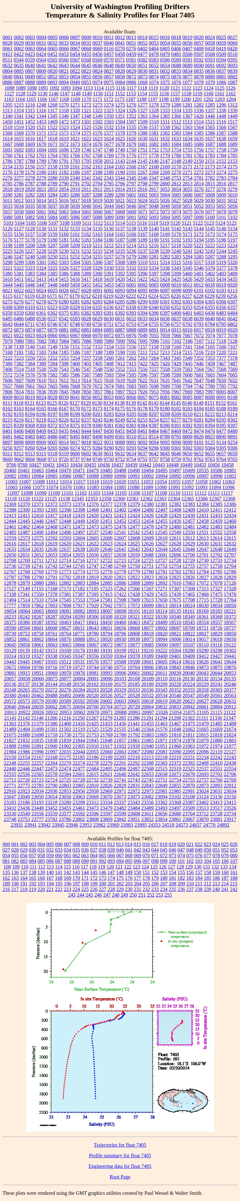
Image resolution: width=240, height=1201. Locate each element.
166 (41, 878)
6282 (86, 301)
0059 (221, 43)
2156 (30, 166)
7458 (210, 363)
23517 (216, 808)
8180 (165, 408)
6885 (109, 330)
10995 (175, 476)
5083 (41, 217)
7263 (143, 358)
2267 (143, 172)
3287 (86, 195)
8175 (120, 408)
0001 (7, 37)
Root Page (120, 1176)
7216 (199, 352)
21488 (230, 723)
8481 (7, 436)
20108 (134, 678)
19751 (120, 667)
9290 (109, 448)
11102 (81, 493)
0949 (75, 82)
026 (234, 844)
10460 (10, 470)
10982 (10, 476)
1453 (41, 121)
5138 (131, 228)
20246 (230, 684)
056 (24, 855)
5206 (41, 245)
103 (198, 861)
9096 (176, 442)
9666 (30, 459)
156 (190, 872)
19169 (65, 650)
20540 (175, 695)
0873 (143, 76)
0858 (120, 76)
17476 (230, 594)
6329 (75, 307)
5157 (30, 234)
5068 (120, 211)
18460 (120, 622)
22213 (147, 757)
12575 (37, 538)
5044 (109, 206)
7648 (210, 380)
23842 (120, 819)
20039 (175, 673)
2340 (75, 178)
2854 (64, 189)
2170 (176, 166)
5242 (199, 251)
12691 (161, 555)
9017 (75, 442)
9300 (165, 448)
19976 (78, 673)
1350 (109, 116)
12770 (51, 571)
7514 (19, 369)
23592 (78, 813)
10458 (227, 465)
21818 (216, 735)
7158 (154, 346)
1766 (75, 155)
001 (15, 844)
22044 (78, 751)
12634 (24, 549)
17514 (24, 600)
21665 (202, 729)
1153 (131, 93)
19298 (216, 650)
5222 (210, 245)
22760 (216, 780)
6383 (97, 313)
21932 (120, 746)
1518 (7, 127)
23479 (106, 808)
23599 (120, 813)
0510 (233, 54)
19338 (51, 656)
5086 (75, 217)
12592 (51, 538)
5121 (187, 223)
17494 (10, 600)
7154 (109, 346)
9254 (233, 442)
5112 (97, 223)
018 (164, 844)
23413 (216, 802)
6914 (165, 330)
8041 (75, 397)
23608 (134, 813)
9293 (131, 448)
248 (115, 895)
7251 (41, 358)
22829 (120, 785)
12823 (147, 577)
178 (146, 878)
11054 (161, 481)
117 (84, 866)
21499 (37, 729)
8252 (131, 420)
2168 (154, 166)
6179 (75, 296)
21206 (51, 718)
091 (94, 861)
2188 (97, 172)
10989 (106, 476)
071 (155, 855)
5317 (199, 262)
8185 (210, 408)
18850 (230, 633)
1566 (221, 127)
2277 (19, 178)
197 (76, 883)
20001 (134, 673)
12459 (216, 521)
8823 (210, 436)
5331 (120, 268)
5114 (120, 223)
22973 (147, 791)
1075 (165, 82)
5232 (86, 251)
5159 (53, 234)
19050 (24, 645)
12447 (51, 521)
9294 (143, 448)
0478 (154, 54)
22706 (230, 774)
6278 (41, 301)
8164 (30, 408)
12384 (202, 504)
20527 (120, 695)
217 (15, 889)
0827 (109, 71)
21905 (78, 746)
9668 (41, 459)
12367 (215, 498)
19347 (78, 656)
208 (172, 883)
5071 (143, 211)
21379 (37, 723)
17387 (78, 594)
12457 (188, 521)
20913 (10, 712)
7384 (30, 363)
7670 (86, 386)
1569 (19, 133)
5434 (221, 279)
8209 (176, 414)
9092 (143, 442)
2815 (210, 183)
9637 (143, 453)
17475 (216, 594)
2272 (199, 172)
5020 (109, 200)
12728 (175, 560)
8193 (19, 414)
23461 (78, 808)
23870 (202, 819)
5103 (8, 223)
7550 (109, 369)
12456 (175, 521)
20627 (202, 701)
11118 (11, 498)
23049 (24, 796)
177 (137, 878)
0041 (120, 43)
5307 (109, 262)
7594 (120, 375)
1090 (32, 88)
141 (58, 872)
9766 (11, 465)
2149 (187, 161)
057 (32, 855)
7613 (75, 380)
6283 (97, 301)
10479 (92, 470)
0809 (41, 71)
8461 (143, 431)
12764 (230, 566)
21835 (37, 740)
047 (181, 850)
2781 (199, 178)
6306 (221, 301)
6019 (221, 285)
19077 (134, 645)
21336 (216, 718)
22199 (106, 757)
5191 (165, 240)
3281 (19, 195)
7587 (86, 375)
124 (145, 866)
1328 (154, 110)
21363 (10, 723)
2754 (187, 178)
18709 (188, 628)
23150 (230, 796)
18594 (24, 628)
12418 (65, 515)
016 (146, 844)
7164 (199, 346)
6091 (97, 290)
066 (111, 855)
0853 (64, 76)
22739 (106, 780)
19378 (134, 656)
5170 (176, 234)
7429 (176, 363)
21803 (147, 735)
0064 (41, 48)
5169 (165, 234)
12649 (230, 549)
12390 (24, 510)
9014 (64, 442)
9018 (86, 442)
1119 (153, 88)
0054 (165, 43)
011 (102, 844)
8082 (176, 397)
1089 (21, 88)
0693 (233, 65)
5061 (41, 211)
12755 (188, 566)
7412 (120, 363)
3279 (233, 189)
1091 (43, 88)
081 (6, 861)
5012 (19, 200)
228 (111, 889)
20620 (175, 701)
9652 (199, 453)
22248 (10, 763)
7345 (176, 358)
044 (155, 850)
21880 (216, 740)
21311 (202, 718)
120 (110, 866)
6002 (143, 285)
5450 (75, 285)
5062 (53, 211)
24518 (168, 825)
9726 (64, 459)
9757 (154, 459)
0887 (19, 82)
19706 (37, 667)
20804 (147, 706)
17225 (106, 588)
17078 (216, 583)
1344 (41, 116)
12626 (147, 543)
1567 (233, 127)
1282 (199, 105)
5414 (53, 279)
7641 (176, 380)
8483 (30, 436)
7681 (120, 386)
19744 (92, 667)
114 (58, 866)
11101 (67, 493)
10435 (90, 465)
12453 (134, 521)
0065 (53, 48)
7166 (221, 346)
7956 (165, 391)
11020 (120, 481)
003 (32, 844)
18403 (65, 622)
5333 (143, 268)
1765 (64, 155)
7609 (30, 380)
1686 (199, 144)
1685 (187, 144)
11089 (147, 487)
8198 (64, 414)
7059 (165, 335)
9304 (210, 448)
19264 (175, 650)
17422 (120, 594)
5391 (109, 273)
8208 (165, 414)
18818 (147, 633)
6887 (120, 330)
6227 (187, 296)
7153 (97, 346)
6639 (199, 318)
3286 (75, 195)
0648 (109, 65)
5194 (199, 240)
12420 (92, 515)
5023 (131, 200)
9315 (41, 453)
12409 (188, 510)
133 (224, 866)
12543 (147, 532)
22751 (161, 780)
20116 (175, 678)
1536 (143, 127)
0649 (120, 65)
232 (146, 889)
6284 (109, 301)
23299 (78, 802)
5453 (109, 285)
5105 (31, 223)
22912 (230, 785)
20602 (106, 701)
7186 (75, 352)
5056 (233, 206)
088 (67, 861)
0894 (64, 82)
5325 (53, 268)
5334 (154, 268)
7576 (30, 375)
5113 (109, 223)
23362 (161, 802)
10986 (65, 476)
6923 (30, 335)
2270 (176, 172)
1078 (199, 82)
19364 (120, 656)
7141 (41, 346)
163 (15, 878)
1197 (153, 99)
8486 (53, 436)
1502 (97, 121)
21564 (147, 729)
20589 (65, 701)
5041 (97, 206)
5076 (199, 211)
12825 (175, 577)
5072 (154, 211)
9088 (120, 442)
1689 (233, 144)
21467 (175, 723)
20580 (51, 701)
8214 (233, 414)
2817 (233, 183)
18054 (10, 611)
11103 (94, 493)
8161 (232, 403)
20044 (216, 673)
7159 (165, 346)
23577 (65, 813)
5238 (154, 251)
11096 (228, 487)
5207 (53, 245)
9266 (64, 448)
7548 (97, 369)
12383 (188, 504)
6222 (131, 296)
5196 (221, 240)
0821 (64, 71)
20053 (230, 673)
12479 (161, 526)
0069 (97, 48)
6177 (63, 296)
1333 (165, 110)
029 (24, 850)
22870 (188, 785)
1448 (221, 116)
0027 (233, 37)
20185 (134, 684)
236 (181, 889)
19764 (134, 667)
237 (190, 889)
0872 (131, 76)
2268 (154, 172)
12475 (106, 526)
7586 (75, 375)
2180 (41, 172)
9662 (19, 459)
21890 (24, 746)
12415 (24, 515)
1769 (109, 155)
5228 (41, 251)
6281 (75, 301)
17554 (92, 600)
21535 (120, 729)
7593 (109, 375)
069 (137, 855)
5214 (131, 245)
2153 (233, 161)
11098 (27, 493)
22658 (161, 774)
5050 (176, 206)
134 (233, 866)
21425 (92, 723)
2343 (109, 178)
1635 (199, 138)
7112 (210, 341)
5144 (199, 228)
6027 (75, 290)
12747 (92, 566)
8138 (120, 403)
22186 (92, 757)
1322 (97, 110)
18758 (37, 633)
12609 (147, 538)
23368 (175, 802)
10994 (161, 476)
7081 (30, 341)
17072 (202, 583)
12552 (216, 532)
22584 (65, 774)
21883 (230, 740)
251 (142, 895)
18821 (175, 633)
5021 (120, 200)
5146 (221, 228)
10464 (51, 470)
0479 (165, 54)
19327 (37, 656)
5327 (75, 268)
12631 (216, 543)
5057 (7, 211)
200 (102, 883)
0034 (75, 43)
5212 (109, 245)
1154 (142, 93)
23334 (106, 802)
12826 (188, 577)
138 (32, 872)
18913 (92, 639)
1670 (41, 144)
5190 (154, 240)
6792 (187, 324)
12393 (37, 510)
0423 (30, 54)
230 (128, 889)
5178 (30, 240)
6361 (41, 313)
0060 (233, 43)
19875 (216, 667)
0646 (97, 65)
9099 (187, 442)
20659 (37, 706)
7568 (221, 369)
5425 (176, 279)
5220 (187, 245)
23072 (120, 796)
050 (207, 850)
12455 (161, 521)
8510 (131, 436)
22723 (37, 780)
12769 (37, 571)
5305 (86, 262)
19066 (79, 645)
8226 (64, 420)
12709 (24, 560)
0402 (143, 48)
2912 (97, 189)
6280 (64, 301)
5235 (120, 251)
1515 (210, 121)
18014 (175, 605)
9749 (97, 459)
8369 (41, 425)
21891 (37, 746)
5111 (87, 223)
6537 (53, 318)
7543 (64, 369)
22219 (175, 757)
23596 (92, 813)
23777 (37, 819)
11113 (214, 493)
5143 (187, 228)
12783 (188, 571)
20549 (202, 695)
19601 (147, 661)
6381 (75, 313)
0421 (7, 54)
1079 (210, 82)
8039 (64, 397)
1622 (86, 138)
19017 (202, 639)
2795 (109, 183)
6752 (120, 324)
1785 (233, 155)
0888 (30, 82)
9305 (221, 448)
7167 (233, 346)
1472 (64, 121)
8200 (86, 414)
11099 (40, 493)
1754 (176, 150)
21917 (106, 746)
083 (24, 861)
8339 (19, 425)
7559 (176, 369)
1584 (187, 133)
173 (102, 878)
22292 (134, 763)
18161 (188, 611)
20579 (37, 701)
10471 (78, 470)
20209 (161, 684)
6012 (199, 285)
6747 (64, 324)
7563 (187, 369)
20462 (37, 695)
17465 (188, 594)
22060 (106, 751)
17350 (37, 594)
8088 (210, 397)
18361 (202, 616)
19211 (134, 650)
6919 (221, 330)
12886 (120, 583)
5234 (109, 251)
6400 (176, 313)
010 (94, 844)
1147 (64, 93)
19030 (230, 639)
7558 (165, 369)
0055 (176, 43)
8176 (131, 408)
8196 (41, 414)
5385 (53, 273)
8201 (97, 414)
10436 (104, 465)
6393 (131, 313)
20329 (120, 690)
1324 (120, 110)
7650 (221, 380)
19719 (65, 667)
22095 (188, 751)
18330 (161, 616)
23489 (147, 808)
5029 (199, 200)
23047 (10, 796)
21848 (106, 740)
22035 (65, 751)
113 (50, 866)
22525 (188, 768)
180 (164, 878)
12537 (92, 532)
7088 (98, 341)
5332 (131, 268)
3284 (53, 195)
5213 (120, 245)
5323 (30, 268)
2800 (165, 183)
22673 (175, 774)
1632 (165, 138)
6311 (41, 307)
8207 (154, 414)
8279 (187, 420)
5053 (210, 206)
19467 (37, 661)
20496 (78, 695)
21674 (230, 729)
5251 (64, 256)
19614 (175, 661)
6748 (75, 324)
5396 (143, 273)
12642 (134, 549)
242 (234, 889)
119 (101, 866)
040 (120, 850)
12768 (24, 571)
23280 (65, 802)
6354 (199, 307)
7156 (131, 346)
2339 (64, 178)
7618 (109, 380)
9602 (86, 453)
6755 (154, 324)
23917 (230, 819)
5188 (131, 240)
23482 (120, 808)
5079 (233, 211)
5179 (41, 240)
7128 (232, 341)
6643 (7, 324)
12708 (10, 560)
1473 (75, 121)
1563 (187, 127)
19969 (51, 673)
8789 (165, 436)
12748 (106, 566)
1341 (19, 116)
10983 (24, 476)
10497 (175, 470)
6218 (97, 296)
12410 (202, 510)
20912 (230, 706)
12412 (230, 510)
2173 (210, 166)
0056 (187, 43)
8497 (86, 436)
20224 (188, 684)
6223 (142, 296)
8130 (97, 403)
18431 (92, 622)
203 (128, 883)
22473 (51, 768)
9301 (176, 448)
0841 (19, 76)
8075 (154, 397)
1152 (120, 93)
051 (216, 850)
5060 (30, 211)
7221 (233, 352)
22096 (202, 751)
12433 (216, 515)
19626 (202, 661)
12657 (106, 555)
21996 (37, 751)
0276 (131, 48)
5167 (143, 234)
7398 (64, 363)
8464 (154, 431)
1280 (176, 105)
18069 (51, 611)
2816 (221, 183)
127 (171, 866)
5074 (176, 211)
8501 (120, 436)
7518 (30, 369)
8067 (143, 397)
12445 (24, 521)
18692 (161, 628)
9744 (86, 459)
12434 (230, 515)
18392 (51, 622)
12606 (106, 538)
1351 (120, 116)
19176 (78, 650)
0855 (86, 76)
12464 (37, 526)
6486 (19, 318)
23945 (58, 825)
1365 (165, 116)
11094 (215, 487)
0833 (176, 71)
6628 (86, 318)
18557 (216, 622)
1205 (7, 105)
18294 (65, 616)
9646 (176, 453)
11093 (201, 487)
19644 (230, 661)
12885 (106, 583)
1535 (131, 127)
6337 (120, 307)
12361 (133, 498)
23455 (65, 808)
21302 (188, 718)
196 (67, 883)
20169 (106, 684)
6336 (109, 307)
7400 (75, 363)
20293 (92, 690)
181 (172, 878)
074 (181, 855)
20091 (93, 678)
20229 (202, 684)
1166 (42, 99)
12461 (10, 526)
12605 (92, 538)
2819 (19, 189)
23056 (65, 796)
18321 (134, 616)
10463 (37, 470)
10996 (188, 476)
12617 (24, 543)
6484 (233, 313)
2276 (7, 178)
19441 (230, 656)
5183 (86, 240)
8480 (233, 431)
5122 (198, 223)
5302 (53, 262)
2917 (154, 189)
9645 (165, 453)
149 (128, 872)
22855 (175, 785)
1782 (199, 155)
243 (72, 895)
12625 (134, 543)
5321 (7, 268)
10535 (202, 470)
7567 (210, 369)
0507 (199, 54)
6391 (109, 313)
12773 (65, 571)
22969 (106, 791)
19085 (148, 645)
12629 (188, 543)
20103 (120, 678)
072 (164, 855)
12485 (10, 532)
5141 (165, 228)
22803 (65, 785)
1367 (187, 116)
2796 (120, 183)
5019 (97, 200)
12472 (78, 526)
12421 (106, 515)
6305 (210, 301)
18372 (230, 616)
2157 (41, 166)
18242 (24, 616)
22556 (24, 774)
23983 (127, 825)
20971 (106, 712)
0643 (64, 65)
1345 (53, 116)
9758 (165, 459)
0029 (19, 43)
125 (154, 866)
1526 (97, 127)
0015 (154, 37)
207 (164, 883)
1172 (108, 99)
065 (102, 855)
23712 (202, 813)
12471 (65, 526)
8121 (30, 403)
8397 (233, 425)
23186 (24, 802)
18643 (92, 628)
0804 (7, 71)
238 (198, 889)
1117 (131, 88)
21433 (106, 723)
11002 (230, 476)
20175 (120, 684)
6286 (131, 301)
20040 (188, 673)
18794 (106, 633)
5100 (210, 217)
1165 (31, 99)
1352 (131, 116)
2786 (19, 183)
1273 (97, 105)
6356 (221, 307)
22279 (106, 763)
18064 (24, 611)
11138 (64, 498)
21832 (24, 740)
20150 (78, 684)
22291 (120, 763)
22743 (134, 780)
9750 (109, 459)
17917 (78, 605)
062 (76, 855)
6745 (41, 324)
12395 (51, 510)
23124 (202, 796)
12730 (202, 560)
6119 (30, 296)
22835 (134, 785)
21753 (92, 735)
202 (120, 883)
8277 (176, 420)
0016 (165, 37)
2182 (64, 172)
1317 (53, 110)
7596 (143, 375)
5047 (143, 206)
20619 (161, 701)
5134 (86, 228)
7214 (176, 352)
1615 (19, 138)
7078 (233, 335)
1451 (19, 121)
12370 (24, 504)
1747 (97, 150)
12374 (78, 504)
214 (225, 883)
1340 (7, 116)
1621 (75, 138)
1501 (86, 121)
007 (67, 844)
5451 (86, 285)
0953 (86, 82)
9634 (131, 453)
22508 (147, 768)
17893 (51, 605)
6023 (30, 290)
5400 (187, 273)
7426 (165, 363)
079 (225, 855)
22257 (37, 763)
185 (207, 878)
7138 (7, 346)
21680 (24, 735)
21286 (133, 718)
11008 (38, 481)
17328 (230, 588)
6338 (131, 307)
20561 (216, 695)
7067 (187, 335)
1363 (143, 116)
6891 (154, 330)
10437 (117, 465)
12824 (161, 577)
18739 (10, 633)
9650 (187, 453)
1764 (53, 155)
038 (102, 850)
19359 (106, 656)
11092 (188, 487)
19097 (175, 645)
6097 (165, 290)
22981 (161, 791)
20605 (134, 701)
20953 (65, 712)
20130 (188, 678)
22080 (147, 751)
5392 (120, 273)
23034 (230, 791)
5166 (131, 234)
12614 (216, 538)
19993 (106, 673)
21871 (161, 740)
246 (98, 895)
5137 (120, 228)
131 (206, 866)
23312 (92, 802)
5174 (221, 234)
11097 (13, 493)
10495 (161, 470)
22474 (65, 768)
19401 (175, 656)
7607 (19, 380)
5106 (42, 223)
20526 (106, 695)
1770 (120, 155)
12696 (175, 555)
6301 (165, 301)
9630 (97, 453)
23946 (72, 825)
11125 (51, 498)
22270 (65, 763)
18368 (216, 616)
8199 (75, 414)
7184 (53, 352)
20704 (106, 706)
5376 (210, 268)
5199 (19, 245)
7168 (7, 352)
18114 (161, 611)
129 (189, 866)
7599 (176, 375)
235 (172, 889)
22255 (24, 763)
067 (120, 855)
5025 (154, 200)
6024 (41, 290)
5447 (41, 285)
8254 (154, 420)
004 (41, 844)
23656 (161, 813)
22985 (175, 791)
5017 (75, 200)
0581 (131, 60)
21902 (65, 746)
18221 (229, 611)
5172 (199, 234)
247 (107, 895)
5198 (7, 245)
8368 (30, 425)
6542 (64, 318)
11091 (174, 487)
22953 (65, 791)
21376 (24, 723)
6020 (233, 285)
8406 (19, 431)
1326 (131, 110)
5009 (221, 195)
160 (225, 872)
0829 (131, 71)
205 (146, 883)
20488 (51, 695)
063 (85, 855)
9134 (221, 442)
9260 (30, 448)
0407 (187, 48)
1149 (87, 93)
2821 (41, 189)
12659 (134, 555)
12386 (230, 504)
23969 (113, 825)
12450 (92, 521)
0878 (199, 76)
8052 (97, 397)
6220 (120, 296)
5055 (221, 206)
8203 (109, 414)
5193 (187, 240)
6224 (153, 296)
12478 (147, 526)
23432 (10, 808)
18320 (120, 616)
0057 (199, 43)
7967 (176, 391)
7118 (221, 341)
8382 (120, 425)
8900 (41, 442)
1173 (119, 99)
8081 (165, 397)
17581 (106, 600)
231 (137, 889)
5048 (154, 206)
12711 (37, 560)
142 (67, 872)
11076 (66, 487)
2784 (233, 178)
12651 (24, 555)
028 (15, 850)
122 (128, 866)
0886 (7, 82)
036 (85, 850)
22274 (78, 763)
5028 (187, 200)
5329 (97, 268)
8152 (221, 403)
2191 (131, 172)
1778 (154, 155)
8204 (120, 414)
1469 (53, 121)
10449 (186, 465)
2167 (143, 166)
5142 (176, 228)
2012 (109, 161)
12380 (147, 504)
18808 (134, 633)
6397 (165, 313)
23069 (92, 796)
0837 (221, 71)
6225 (165, 296)
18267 (37, 616)
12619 (51, 543)
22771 (10, 785)
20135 (229, 678)
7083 (53, 341)
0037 (97, 43)
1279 (165, 105)
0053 (154, 43)
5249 (41, 256)
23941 (30, 825)
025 (225, 844)
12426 (147, 515)
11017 (79, 481)
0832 (165, 71)
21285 (119, 718)
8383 (131, 425)
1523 (64, 127)
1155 (153, 93)
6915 (176, 330)
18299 (78, 616)
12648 (216, 549)
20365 (216, 690)
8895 (233, 436)
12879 (24, 583)
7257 (86, 358)
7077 (221, 335)
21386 (51, 723)
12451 (106, 521)
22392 (188, 763)
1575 (86, 133)
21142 (24, 718)
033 (58, 850)
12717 (92, 560)
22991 (188, 791)
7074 (210, 335)
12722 (106, 560)
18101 (134, 611)
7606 (7, 380)
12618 (37, 543)
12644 (161, 549)
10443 (158, 465)
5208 (64, 245)
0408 (199, 48)
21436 (120, 723)
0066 (64, 48)
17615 (147, 600)
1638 (221, 138)
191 (24, 883)
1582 (165, 133)
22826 (106, 785)
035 (76, 850)
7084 (64, 341)
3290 (120, 195)
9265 (53, 448)
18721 (202, 628)
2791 (75, 183)
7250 (30, 358)
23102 (175, 796)
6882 (75, 330)
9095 (165, 442)
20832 (161, 706)
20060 (38, 678)
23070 (106, 796)
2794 (97, 183)
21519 (78, 729)
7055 (154, 335)
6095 (143, 290)
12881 (51, 583)
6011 (187, 285)
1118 (142, 88)
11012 (52, 481)
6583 (75, 318)
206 (155, 883)
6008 (165, 285)
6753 (131, 324)
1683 (165, 144)
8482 (19, 436)
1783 (210, 155)
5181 (64, 240)
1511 (165, 121)
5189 (143, 240)
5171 (187, 234)
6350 (165, 307)
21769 (106, 735)
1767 (86, 155)
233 (155, 889)
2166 (131, 166)
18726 (216, 628)
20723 (120, 706)
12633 (10, 549)
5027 (176, 200)
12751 (147, 566)
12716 (78, 560)
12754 (175, 566)
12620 (65, 543)
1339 (233, 110)
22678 (188, 774)
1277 (143, 105)
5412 (30, 279)
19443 (10, 661)
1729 (75, 150)
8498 (97, 436)
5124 (220, 223)
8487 (64, 436)
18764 (65, 633)
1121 (175, 88)
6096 (154, 290)
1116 (121, 88)
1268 (53, 105)
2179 (30, 172)
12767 (10, 571)
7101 (165, 341)
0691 (210, 65)
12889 (147, 583)
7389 (41, 363)
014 (128, 844)
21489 (10, 729)
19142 (37, 650)
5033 (7, 206)
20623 (188, 701)
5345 (187, 268)
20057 (10, 678)
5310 (143, 262)
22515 (161, 768)
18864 (51, 639)
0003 (30, 37)
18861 (24, 639)
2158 (53, 166)
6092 (109, 290)
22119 (216, 751)
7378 (233, 358)
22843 (147, 785)
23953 (85, 825)
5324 (41, 268)
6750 (97, 324)
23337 (120, 802)
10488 (120, 470)
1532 (109, 127)
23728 (216, 813)
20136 (10, 684)
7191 (131, 352)
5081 (19, 217)
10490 (134, 470)
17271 (161, 588)
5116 (142, 223)
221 (50, 889)
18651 (106, 628)
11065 (11, 487)
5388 (75, 273)
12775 (92, 571)
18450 (106, 622)
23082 (147, 796)
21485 (216, 723)
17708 (188, 600)
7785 (221, 386)
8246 (109, 420)
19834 (161, 667)
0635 (19, 65)
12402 (120, 510)
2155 (19, 166)
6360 (30, 313)
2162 (86, 166)
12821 (120, 577)
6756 (165, 324)
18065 (38, 611)
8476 (210, 431)
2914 (120, 189)
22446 (24, 768)
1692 (19, 150)
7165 (210, 346)
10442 (145, 465)
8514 (154, 436)
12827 (202, 577)
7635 (165, 380)
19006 (175, 639)
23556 (37, 813)
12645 (175, 549)
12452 (120, 521)
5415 (64, 279)
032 (50, 850)
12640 (106, 549)
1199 (175, 99)
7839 (53, 391)
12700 (188, 555)
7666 (64, 386)
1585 (199, 133)
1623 (97, 138)
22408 (202, 763)
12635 (37, 549)
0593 (210, 60)
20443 (24, 695)
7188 (97, 352)
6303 (187, 301)
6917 (199, 330)
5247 (19, 256)
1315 (30, 110)
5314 (165, 262)
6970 (97, 335)
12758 (216, 566)
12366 (201, 498)
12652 (37, 555)
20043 (202, 673)
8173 (97, 408)
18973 (147, 639)
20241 (216, 684)
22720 (24, 780)
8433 (53, 431)
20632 (230, 701)
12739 (24, 566)
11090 (161, 487)
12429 (175, 515)
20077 (65, 678)
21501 (51, 729)
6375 (64, 313)
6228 (198, 296)
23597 (106, 813)
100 (172, 861)
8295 (221, 420)
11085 (120, 487)
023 (207, 844)
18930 (120, 639)
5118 (153, 223)
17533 (37, 600)
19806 (147, 667)
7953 (154, 391)
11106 (134, 493)
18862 (37, 639)
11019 (106, 481)
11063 (228, 481)
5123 (209, 223)
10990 (120, 476)
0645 (86, 65)
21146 (37, 718)
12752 (161, 566)
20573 (24, 701)
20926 (38, 712)
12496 (65, 532)
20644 (24, 706)
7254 (75, 358)
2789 (53, 183)
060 (58, 855)
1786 (7, 161)
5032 (233, 200)
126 (163, 866)
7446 (199, 363)
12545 (161, 532)
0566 (64, 60)
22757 (202, 780)
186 (216, 878)
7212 (154, 352)
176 (128, 878)
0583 (154, 60)
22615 (92, 774)
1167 (53, 99)
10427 (35, 465)
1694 (41, 150)
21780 (120, 735)
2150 (199, 161)
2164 (109, 166)
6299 (143, 301)
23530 (10, 813)
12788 (24, 577)
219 (32, 889)
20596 (92, 701)
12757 (202, 566)
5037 (53, 206)
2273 (210, 172)
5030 (210, 200)
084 (32, 861)
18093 (93, 611)
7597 (154, 375)
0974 (97, 82)
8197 (53, 414)
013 (120, 844)
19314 (10, 656)
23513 (202, 808)
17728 (216, 600)
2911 (86, 189)
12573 (24, 538)
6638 (187, 318)
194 (50, 883)
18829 (216, 633)
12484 (230, 526)
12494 (51, 532)
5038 (64, 206)
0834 (187, 71)
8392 (187, 425)
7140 (30, 346)
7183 (41, 352)
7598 (165, 375)
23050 (37, 796)
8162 (7, 408)
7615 (97, 380)
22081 (161, 751)
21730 (65, 735)
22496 (120, 768)
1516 (221, 121)
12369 (10, 504)
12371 (37, 504)
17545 (65, 600)
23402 (202, 802)
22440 (10, 768)
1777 (143, 155)
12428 (161, 515)
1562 (176, 127)
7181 (19, 352)
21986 (24, 751)
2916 (143, 189)
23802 (78, 819)
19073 (120, 645)
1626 (131, 138)
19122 (229, 645)
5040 (86, 206)
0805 (19, 71)
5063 (64, 211)
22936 (51, 791)
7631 (154, 380)
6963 (64, 335)
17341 (24, 594)
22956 (78, 791)
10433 (62, 465)
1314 (19, 110)
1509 (143, 121)
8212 (210, 414)
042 (137, 850)
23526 (230, 808)
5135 (97, 228)
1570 (30, 133)
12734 (230, 560)
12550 (188, 532)
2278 (30, 178)
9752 (120, 459)
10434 (76, 465)
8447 (97, 431)
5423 (154, 279)
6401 (187, 313)
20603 (120, 701)
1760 (7, 155)
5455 (120, 285)
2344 (120, 178)
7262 (131, 358)
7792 (233, 386)
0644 (75, 65)
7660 (19, 386)
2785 (7, 183)
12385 (216, 504)
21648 (175, 729)
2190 (120, 172)
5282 (165, 256)
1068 (143, 82)
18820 (161, 633)
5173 (210, 234)
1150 (97, 93)
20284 (78, 690)
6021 (7, 290)
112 (41, 866)
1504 (120, 121)
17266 (134, 588)
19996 (120, 673)
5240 (176, 251)
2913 (109, 189)
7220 (221, 352)
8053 (109, 397)
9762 (199, 459)
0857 (109, 76)
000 (6, 844)
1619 (64, 138)
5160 (64, 234)
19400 (161, 656)
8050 (86, 397)
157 (198, 872)
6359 (19, 313)
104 (207, 861)
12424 (134, 515)
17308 (188, 588)
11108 (161, 493)
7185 (64, 352)
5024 (143, 200)
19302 (230, 650)
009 (85, 844)
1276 (131, 105)
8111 (7, 403)
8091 (221, 397)
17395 (92, 594)
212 (207, 883)
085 (41, 861)
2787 (30, 183)
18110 (148, 611)
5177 (19, 240)
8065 (120, 397)
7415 (131, 363)
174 (111, 878)
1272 (86, 105)
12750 (134, 566)
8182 (176, 408)
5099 (199, 217)
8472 (187, 431)
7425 (154, 363)
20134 (216, 678)
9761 (187, 459)
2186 (75, 172)
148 (120, 872)
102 (190, 861)
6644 (19, 324)
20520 (92, 695)
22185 (78, 757)
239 (207, 889)
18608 (51, 628)
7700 (176, 386)
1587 (221, 133)
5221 (199, 245)
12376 (92, 504)
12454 (147, 521)
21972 (202, 746)
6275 (7, 301)
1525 (86, 127)
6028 (86, 290)
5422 (143, 279)
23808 (92, 819)
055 (15, 855)
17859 (24, 605)
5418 (97, 279)
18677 (147, 628)
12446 (37, 521)
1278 (154, 105)
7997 (210, 391)
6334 (86, 307)
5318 (210, 262)
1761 (19, 155)
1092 (54, 88)
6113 (232, 290)
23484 (134, 808)
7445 (187, 363)
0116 (108, 48)
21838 (51, 740)
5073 (165, 211)
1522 (53, 127)
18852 (10, 639)
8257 (165, 420)
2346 (143, 178)
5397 (154, 273)
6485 (7, 318)
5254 (86, 256)
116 (75, 866)
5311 (153, 262)
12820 (106, 577)
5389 (86, 273)
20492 (65, 695)
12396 (65, 510)
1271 (75, 105)
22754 (175, 780)
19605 (161, 661)
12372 (51, 504)
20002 (147, 673)
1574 (75, 133)
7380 (7, 363)
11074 (52, 487)
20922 (24, 712)
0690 (199, 65)
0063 (30, 48)
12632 (230, 543)
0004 (41, 37)
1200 (186, 99)
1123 (197, 88)
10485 (106, 470)
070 (146, 855)
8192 (7, 414)
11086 (134, 487)
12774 (78, 571)
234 (164, 889)
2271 (187, 172)
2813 (187, 183)
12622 (92, 543)
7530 (41, 369)
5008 (210, 195)
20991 (134, 712)
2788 (41, 183)
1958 (97, 161)
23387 (188, 802)
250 (133, 895)
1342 (30, 116)
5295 (233, 256)
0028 (7, 43)
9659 (233, 453)
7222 (7, 358)
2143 (120, 161)
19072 (106, 645)
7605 (233, 375)
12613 (202, 538)
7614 (86, 380)
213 (216, 883)
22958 (92, 791)
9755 (143, 459)
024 (216, 844)
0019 (187, 37)
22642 (134, 774)
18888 (78, 639)
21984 (10, 751)
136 (15, 872)
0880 (210, 76)
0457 (109, 54)
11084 (106, 487)
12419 (78, 515)
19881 (10, 673)
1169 (75, 99)
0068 (86, 48)
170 (76, 878)
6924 (41, 335)
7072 (199, 335)
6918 (210, 330)
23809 (106, 819)
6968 (86, 335)
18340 (175, 616)
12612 (188, 538)
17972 (134, 605)
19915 (24, 673)
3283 (41, 195)
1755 (187, 150)
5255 (97, 256)
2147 (165, 161)
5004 (165, 195)
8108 (233, 397)
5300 (30, 262)
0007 (75, 37)
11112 (200, 493)
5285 (199, 256)
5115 (131, 223)
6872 (7, 330)
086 (50, 861)
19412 (202, 656)
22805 (78, 785)
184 (198, 878)
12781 (161, 571)
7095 (143, 341)
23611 (147, 813)
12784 (202, 571)
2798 (143, 183)
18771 (78, 633)
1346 (64, 116)
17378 (51, 594)
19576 (92, 661)
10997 (202, 476)
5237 (143, 251)
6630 (109, 318)
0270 (120, 48)
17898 (65, 605)
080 (234, 855)
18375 (10, 622)
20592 (78, 701)
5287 (210, 256)
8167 (64, 408)
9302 (187, 448)
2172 (199, 166)
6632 (131, 318)
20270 (37, 690)
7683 (131, 386)
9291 (120, 448)
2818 (7, 189)
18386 (24, 622)
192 (32, 883)
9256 (7, 448)
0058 (210, 43)
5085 (64, 217)
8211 (198, 414)
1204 (231, 99)
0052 (143, 43)
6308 (7, 307)
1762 (30, 155)
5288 (221, 256)
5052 (199, 206)
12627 (161, 543)
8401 (7, 431)
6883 (86, 330)
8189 (233, 408)
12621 (78, 543)
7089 (109, 341)
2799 (154, 183)
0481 (176, 54)
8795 (176, 436)
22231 (188, 757)
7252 (53, 358)
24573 (182, 825)
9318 (53, 453)
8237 (86, 420)
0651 (143, 65)
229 (120, 889)
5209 (75, 245)
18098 (120, 611)
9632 (120, 453)
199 (94, 883)
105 (216, 861)
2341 (86, 178)
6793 (199, 324)
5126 (7, 228)
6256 (232, 296)
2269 (165, 172)
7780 (210, 386)
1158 (186, 93)
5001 (131, 195)
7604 (221, 375)
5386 (64, 273)
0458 (120, 54)
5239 (165, 251)
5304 (75, 262)
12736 (10, 566)
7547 (86, 369)
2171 (187, 166)
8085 (187, 397)
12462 (24, 526)
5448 (53, 285)
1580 (143, 133)
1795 (86, 161)
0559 (30, 60)
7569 (233, 369)
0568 (86, 60)
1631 (154, 138)
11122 (37, 498)
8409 (41, 431)
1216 (30, 105)
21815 (202, 735)
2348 (165, 178)
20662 (51, 706)
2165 (120, 166)
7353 (210, 358)
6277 (30, 301)
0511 (7, 60)
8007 (233, 391)
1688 (221, 144)
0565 (53, 60)
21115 (216, 712)
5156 (19, 234)
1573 (64, 133)
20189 (147, 684)
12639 (92, 549)
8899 (30, 442)
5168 (154, 234)
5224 (233, 245)
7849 (75, 391)
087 (58, 861)
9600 (75, 453)
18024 (188, 605)
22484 (92, 768)
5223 (221, 245)
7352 (199, 358)
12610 (161, 538)
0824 (97, 71)
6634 (154, 318)
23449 (37, 808)
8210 (187, 414)
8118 (18, 403)
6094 (131, 290)
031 (41, 850)
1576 (97, 133)
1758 (221, 150)
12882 (65, 583)
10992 (147, 476)
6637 (176, 318)
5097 (187, 217)
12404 (134, 510)
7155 (120, 346)
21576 (161, 729)
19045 (10, 645)
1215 (19, 105)
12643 (147, 549)
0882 (233, 76)
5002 (143, 195)
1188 (142, 99)
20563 (230, 695)
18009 (147, 605)
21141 (10, 718)
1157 (175, 93)
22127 (230, 751)
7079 (8, 341)
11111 (187, 493)
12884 (92, 583)
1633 (176, 138)
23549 (24, 813)
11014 (66, 481)
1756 (199, 150)
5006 (187, 195)
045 (164, 850)
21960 (175, 746)
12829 (230, 577)
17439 (175, 594)
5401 (199, 273)
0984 (120, 82)
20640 (10, 706)
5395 (131, 273)
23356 (147, 802)
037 (94, 850)
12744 (65, 566)
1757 (210, 150)
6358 (7, 313)
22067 (134, 751)
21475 (188, 723)
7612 (64, 380)
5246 (7, 256)
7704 (187, 386)
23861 (175, 819)
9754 (131, 459)
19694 (24, 667)
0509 (221, 54)
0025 (221, 37)
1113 (88, 88)
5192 (176, 240)
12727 (161, 560)
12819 (92, 577)
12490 (37, 532)
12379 (134, 504)
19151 (51, 650)
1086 (221, 82)
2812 (176, 183)
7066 (176, 335)
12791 (51, 577)
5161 (75, 234)
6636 (165, 318)
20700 (92, 706)
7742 (199, 386)
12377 (106, 504)
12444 (10, 521)
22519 (175, 768)
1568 (7, 133)
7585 (64, 375)
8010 (19, 397)
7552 (120, 369)
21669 (216, 729)
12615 (230, 538)
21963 (188, 746)
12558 (230, 532)
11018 (93, 481)
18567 (230, 622)
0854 (75, 76)
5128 (30, 228)
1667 (7, 144)
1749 (120, 150)
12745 (78, 566)
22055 (92, 751)
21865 (147, 740)
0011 (108, 37)
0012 (120, 37)
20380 (10, 695)
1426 (199, 116)
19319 (24, 656)
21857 (120, 740)
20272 (51, 690)
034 (67, 850)
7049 (143, 335)
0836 (210, 71)
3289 (109, 195)
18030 (202, 605)
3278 (221, 189)
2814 (199, 183)
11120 (24, 498)
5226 (19, 251)
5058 (19, 211)
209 (181, 883)
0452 (53, 54)
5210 (86, 245)
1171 (97, 99)
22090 (175, 751)
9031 (109, 442)
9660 (7, 459)
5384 (41, 273)
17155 (37, 588)
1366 (176, 116)
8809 (187, 436)
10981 (230, 470)
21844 (78, 740)
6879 (53, 330)
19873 (202, 667)
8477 (221, 431)
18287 (51, 616)
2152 (221, 161)
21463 (161, 723)
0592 (199, 60)
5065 (86, 211)
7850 (86, 391)
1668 (19, 144)
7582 (53, 375)
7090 (120, 341)
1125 (219, 88)
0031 (41, 43)
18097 (106, 611)
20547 (188, 695)
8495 (75, 436)
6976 (131, 335)
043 (146, 850)
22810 (92, 785)
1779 (165, 155)
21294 (161, 718)
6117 (18, 296)
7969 (187, 391)
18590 (10, 628)
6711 (30, 324)
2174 (221, 166)
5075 (187, 211)
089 (76, 861)
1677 (109, 144)
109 (16, 866)
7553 (131, 369)
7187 (86, 352)
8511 (142, 436)
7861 (109, 391)
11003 (11, 481)
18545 (188, 622)
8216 (19, 420)
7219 (210, 352)
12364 (174, 498)
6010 (176, 285)
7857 (97, 391)
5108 (65, 223)
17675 (175, 600)
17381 (65, 594)
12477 (134, 526)
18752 (24, 633)
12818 (78, 577)
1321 (86, 110)
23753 (24, 819)
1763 (41, 155)
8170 (75, 408)
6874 (30, 330)
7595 (131, 375)
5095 (176, 217)
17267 (147, 588)
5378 (233, 268)
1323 (109, 110)
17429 (147, 594)
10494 (147, 470)
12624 (120, 543)
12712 (51, 560)
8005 (221, 391)
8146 (187, 403)
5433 (210, 279)
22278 (92, 763)
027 (6, 850)
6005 (154, 285)
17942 (106, 605)
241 (225, 889)
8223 (53, 420)
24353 (154, 825)
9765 (233, 459)
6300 (154, 301)
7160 (176, 346)
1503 (109, 121)
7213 (165, 352)
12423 (120, 515)
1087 (233, 82)
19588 (120, 661)
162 (6, 878)
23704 (188, 813)
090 (85, 861)
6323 (53, 307)
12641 (120, 549)
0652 (154, 65)
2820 (30, 189)
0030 (30, 43)
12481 (188, 526)
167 (50, 878)
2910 (75, 189)
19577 (106, 661)
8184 (199, 408)
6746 (53, 324)
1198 (163, 99)
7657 (7, 386)
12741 (37, 566)
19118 (216, 645)
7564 (199, 369)
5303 (64, 262)
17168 (51, 588)
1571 (41, 133)
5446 (30, 285)
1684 (176, 144)
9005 (53, 442)
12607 (120, 538)
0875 (165, 76)
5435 (233, 279)
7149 (53, 346)
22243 (230, 757)
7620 (131, 380)
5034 (19, 206)
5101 (221, 217)
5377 (221, 268)
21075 (189, 712)
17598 (120, 600)
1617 (41, 138)
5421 (131, 279)
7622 (143, 380)
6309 (19, 307)
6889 (143, 330)
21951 (161, 746)
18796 (120, 633)
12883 (78, 583)
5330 (109, 268)
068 (128, 855)
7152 (86, 346)
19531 (78, 661)
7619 (120, 380)
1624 (109, 138)
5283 (176, 256)
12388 (10, 510)
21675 (10, 735)
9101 (199, 442)
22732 (92, 780)
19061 (38, 645)
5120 (175, 223)
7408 (109, 363)
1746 (86, 150)
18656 (120, 628)
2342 (97, 178)
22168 (51, 757)
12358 (105, 498)
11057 (188, 481)
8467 (165, 431)
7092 (132, 341)
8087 (199, 397)
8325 (7, 425)
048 (190, 850)
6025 (53, 290)
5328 (86, 268)
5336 (165, 268)
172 (94, 878)
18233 (10, 616)
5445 (19, 285)
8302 (233, 420)
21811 (188, 735)
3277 (210, 189)
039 (111, 850)
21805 (161, 735)
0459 (131, 54)
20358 (202, 690)
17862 (37, 605)
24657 (195, 825)
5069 (131, 211)
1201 (197, 99)
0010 (97, 37)
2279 (41, 178)
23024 (202, 791)
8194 (30, 414)
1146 (53, 93)
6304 (199, 301)
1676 (97, 144)
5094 (165, 217)
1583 (176, 133)
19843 (175, 667)
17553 (78, 600)
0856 (97, 76)
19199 (120, 650)
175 (120, 878)
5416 (75, 279)
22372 (175, 763)
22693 (202, 774)
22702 (216, 774)
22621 (106, 774)
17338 (10, 594)
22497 (134, 768)
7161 (187, 346)
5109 (76, 223)
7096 (154, 341)
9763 (210, 459)
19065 (65, 645)
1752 (154, 150)
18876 (65, 639)
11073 (38, 487)
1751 (143, 150)
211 (198, 883)
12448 (65, 521)
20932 (51, 712)
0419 (221, 48)
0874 (154, 76)
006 (58, 844)
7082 (42, 341)
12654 (65, 555)
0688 (176, 65)
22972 (134, 791)
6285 (120, 301)
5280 (143, 256)
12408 (175, 510)
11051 (134, 481)
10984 (37, 476)
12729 (188, 560)
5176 (7, 240)
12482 (202, 526)
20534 (161, 695)
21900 (51, 746)
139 (41, 872)
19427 (216, 656)
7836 (41, 391)
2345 (131, 178)
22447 (37, 768)
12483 (216, 526)
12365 (188, 498)
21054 (175, 712)
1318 (64, 110)
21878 (188, 740)
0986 (131, 82)
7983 (199, 391)
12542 (134, 532)
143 (76, 872)
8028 (53, 397)
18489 (161, 622)
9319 (64, 453)
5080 (7, 217)
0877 (187, 76)
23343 (134, 802)
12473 (92, 526)
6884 (97, 330)
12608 (134, 538)
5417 (86, 279)
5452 (97, 285)
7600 (187, 375)
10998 (216, 476)
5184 (97, 240)
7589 (97, 375)
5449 (64, 285)
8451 (120, 431)
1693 (30, 150)
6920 (233, 330)
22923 (24, 791)
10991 (134, 476)
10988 (92, 476)
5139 (143, 228)
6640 (210, 318)
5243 (210, 251)
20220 (175, 684)
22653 (147, 774)
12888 (134, 583)
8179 (154, 408)
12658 (120, 555)
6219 (108, 296)
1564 (199, 127)
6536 (41, 318)
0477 (143, 54)
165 (32, 878)
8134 (108, 403)
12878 (10, 583)
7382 (19, 363)
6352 (176, 307)
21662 (188, 729)
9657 (221, 453)
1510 (154, 121)
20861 (202, 706)
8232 (75, 420)
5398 (165, 273)
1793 (75, 161)
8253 (143, 420)
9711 (52, 459)
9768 (23, 465)
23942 (44, 825)
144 (85, 872)
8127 (75, 403)
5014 (41, 200)
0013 (131, 37)
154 (172, 872)
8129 (86, 403)
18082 (79, 611)
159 (216, 872)
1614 (7, 138)
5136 (109, 228)
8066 (131, 397)
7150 (64, 346)
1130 (42, 93)
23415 (230, 802)
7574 (19, 375)
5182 (75, 240)
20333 (134, 690)
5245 (233, 251)
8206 (143, 414)
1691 (7, 150)
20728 (134, 706)
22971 (120, 791)
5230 (64, 251)
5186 (109, 240)
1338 (221, 110)
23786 (65, 819)
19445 (24, 661)
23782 (51, 819)
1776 (131, 155)
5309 (131, 262)
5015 (53, 200)
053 (234, 850)
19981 (92, 673)
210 (190, 883)
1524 (75, 127)
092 (102, 861)
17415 (106, 594)
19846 (188, 667)
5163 (97, 234)
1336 (199, 110)
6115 (7, 296)
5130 (41, 228)
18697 (175, 628)
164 (24, 878)
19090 (161, 645)
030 (32, 850)
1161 (219, 93)
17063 (188, 583)
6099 (187, 290)
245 (89, 895)
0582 (143, 60)
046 (172, 850)
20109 (148, 678)
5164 (109, 234)
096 (137, 861)
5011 (7, 200)
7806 (7, 391)
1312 (233, 105)
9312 (19, 453)
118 (93, 866)
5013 (30, 200)
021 (190, 844)
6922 (19, 335)
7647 (199, 380)
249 (124, 895)
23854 (161, 819)
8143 (153, 403)
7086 (87, 341)
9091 (131, 442)
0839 (233, 71)
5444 (7, 285)
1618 (53, 138)
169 (67, 878)
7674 (109, 386)
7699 (165, 386)
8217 (30, 420)
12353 (91, 498)
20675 (65, 706)
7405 (97, 363)
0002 (19, 37)
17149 (24, 588)
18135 (174, 611)
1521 (41, 127)
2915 (131, 189)
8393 (199, 425)
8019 (30, 397)
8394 (210, 425)
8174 (109, 408)
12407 (161, 510)
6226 (176, 296)
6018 (210, 285)
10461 (24, 470)
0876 (176, 76)
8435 (64, 431)
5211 (97, 245)
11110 (174, 493)
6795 (221, 324)
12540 (106, 532)
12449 (78, 521)
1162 (230, 93)
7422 (143, 363)
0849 (30, 76)
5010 (233, 195)
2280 (53, 178)
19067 (93, 645)
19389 (147, 656)
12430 (188, 515)
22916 (10, 791)
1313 (7, 110)
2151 (210, 161)
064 (94, 855)
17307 (175, 588)
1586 (210, 133)
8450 (109, 431)
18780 (92, 633)
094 (120, 861)
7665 (53, 386)
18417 (78, 622)
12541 (120, 532)
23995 (140, 825)
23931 (17, 825)
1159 (197, 93)
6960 (53, 335)
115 (67, 866)
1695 (53, 150)
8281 (199, 420)
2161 (75, 166)
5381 (19, 273)
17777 (10, 605)
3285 (64, 195)
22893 (216, 785)
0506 (187, 54)
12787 (10, 577)
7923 (131, 391)
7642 (187, 380)
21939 (134, 746)
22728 (78, 780)
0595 (233, 60)
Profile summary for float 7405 (120, 1155)
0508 (210, 54)
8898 (19, 442)
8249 (120, 420)
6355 (210, 307)
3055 (187, 189)
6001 (131, 285)
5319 (221, 262)
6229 (210, 296)
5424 (165, 279)
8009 (7, 397)
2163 (97, 166)
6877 (41, 330)
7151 (75, 346)
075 (190, 855)
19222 (161, 650)
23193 (37, 802)
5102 (233, 217)
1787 (19, 161)
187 (225, 878)
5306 (97, 262)
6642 (233, 318)
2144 (131, 161)
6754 (143, 324)
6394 (143, 313)
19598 (134, 661)
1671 (53, 144)
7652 (233, 380)
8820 (199, 436)
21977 (230, 746)
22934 (37, 791)
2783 (221, 178)
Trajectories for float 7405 (120, 1145)
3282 (30, 195)
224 (76, 889)
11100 (54, 493)
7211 (142, 352)
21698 (37, 735)
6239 (221, 296)
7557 (154, 369)
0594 (221, 60)
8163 (19, 408)
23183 (10, 802)
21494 (24, 729)
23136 (216, 796)
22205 (120, 757)
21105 (203, 712)
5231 (75, 251)
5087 (86, 217)
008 (76, 844)
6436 (210, 313)
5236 (131, 251)
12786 (230, 571)
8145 (176, 403)
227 (102, 889)
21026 (161, 712)
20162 (92, 684)
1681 (143, 144)
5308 (120, 262)
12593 (65, 538)
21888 (10, 746)
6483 (221, 313)
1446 (210, 116)
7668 (75, 386)
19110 (203, 645)
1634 (187, 138)
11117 (227, 493)
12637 (65, 549)
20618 (147, 701)
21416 (78, 723)
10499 (188, 470)
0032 (53, 43)
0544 (19, 60)
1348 (86, 116)
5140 (154, 228)
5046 (131, 206)
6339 (143, 307)
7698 (154, 386)
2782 (210, 178)
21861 (134, 740)
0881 (221, 76)
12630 (202, 543)
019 (172, 844)
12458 (202, 521)
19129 (10, 650)
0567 (75, 60)
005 (50, 844)
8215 (7, 420)
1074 (154, 82)
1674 (86, 144)
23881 (216, 819)
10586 (216, 470)
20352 (175, 690)
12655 (78, 555)
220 (41, 889)
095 (128, 861)
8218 (41, 420)
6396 (154, 313)
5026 (165, 200)
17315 (202, 588)
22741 (120, 780)
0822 (75, 71)
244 (80, 895)
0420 (233, 48)
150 (137, 872)
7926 (143, 391)
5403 (221, 273)
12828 (216, 577)
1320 (75, 110)
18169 (202, 611)
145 (94, 872)
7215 (187, 352)
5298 (7, 262)
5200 (30, 245)
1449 (233, 116)
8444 (86, 431)
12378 (120, 504)
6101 (199, 290)
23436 (24, 808)
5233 (97, 251)
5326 (64, 268)
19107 (189, 645)
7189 (109, 352)
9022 (97, 442)
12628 (175, 543)
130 (198, 866)
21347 (229, 718)
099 (164, 861)
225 (85, 889)
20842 (188, 706)
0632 (7, 65)
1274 (109, 105)
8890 (221, 436)
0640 (30, 65)
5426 (187, 279)
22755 (188, 780)
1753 (165, 150)
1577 (109, 133)
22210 (134, 757)
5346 (199, 268)
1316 (41, 110)
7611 (52, 380)
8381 (109, 425)
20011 (161, 673)
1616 (30, 138)
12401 (106, 510)
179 (155, 878)
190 (15, 883)
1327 (143, 110)
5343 (176, 268)
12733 (216, 560)
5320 (233, 262)
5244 (221, 251)
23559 (51, 813)
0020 (199, 37)
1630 (143, 138)
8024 (41, 397)
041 (128, 850)
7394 (53, 363)
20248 (10, 690)
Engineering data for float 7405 (120, 1166)
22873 (202, 785)
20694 (78, 706)
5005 (176, 195)
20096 (106, 678)
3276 (199, 189)
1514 (199, 121)
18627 (65, 628)
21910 (92, 746)
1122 (186, 88)
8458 (131, 431)
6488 (30, 318)
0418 (210, 48)
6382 (86, 313)
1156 (164, 93)
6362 (53, 313)
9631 (109, 453)
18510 (175, 622)
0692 (221, 65)
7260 (109, 358)
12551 (202, 532)
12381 (161, 504)
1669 (30, 144)
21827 (10, 740)
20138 (37, 684)
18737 (230, 628)
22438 (230, 763)
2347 (154, 178)
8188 (221, 408)
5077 (210, 211)
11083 (93, 487)
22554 (230, 768)
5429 (199, 279)
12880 (37, 583)
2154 (7, 166)
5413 (41, 279)
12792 (65, 577)
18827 (202, 633)
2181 (53, 172)
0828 (120, 71)
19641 (216, 661)
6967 (75, 335)
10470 (65, 470)
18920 (106, 639)
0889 (41, 82)
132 (215, 866)
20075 (51, 678)
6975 (120, 335)
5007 (199, 195)
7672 (97, 386)
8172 (86, 408)
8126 (63, 403)
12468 (51, 526)
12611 (175, 538)
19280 (188, 650)
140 (50, 872)
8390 (165, 425)
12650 (10, 555)
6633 (143, 318)
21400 (65, 723)
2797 (131, 183)
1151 (109, 93)
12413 (10, 515)
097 (146, 861)
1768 (97, 155)
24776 (209, 825)
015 (137, 844)
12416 (37, 515)
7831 (30, 391)
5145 (210, 228)
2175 (233, 166)
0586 (165, 60)
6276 (19, 301)
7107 (199, 341)
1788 (30, 161)
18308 (106, 616)
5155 (7, 234)
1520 (30, 127)
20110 (161, 678)
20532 (147, 695)
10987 (78, 476)
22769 (230, 780)
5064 (75, 211)
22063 (120, 751)
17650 (161, 600)
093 (111, 861)
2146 (154, 161)
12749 (120, 566)
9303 (199, 448)
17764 (230, 600)
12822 (134, 577)
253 (159, 895)
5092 (143, 217)
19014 (188, 639)
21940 (147, 746)
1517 (233, 121)
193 (41, 883)
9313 (30, 453)
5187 (120, 240)
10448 (172, 465)
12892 (161, 583)
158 (207, 872)
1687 (210, 144)
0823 (86, 71)
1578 (120, 133)
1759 (233, 150)
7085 (75, 341)
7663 (41, 386)
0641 (41, 65)
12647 (202, 549)
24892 (223, 825)
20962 (79, 712)
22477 (78, 768)
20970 (93, 712)
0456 (97, 54)
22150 (10, 757)
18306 (92, 616)
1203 (220, 99)
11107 (148, 493)
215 (234, 883)
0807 (30, 71)
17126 (230, 583)
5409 (233, 273)
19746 (106, 667)
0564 (41, 60)
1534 (120, 127)
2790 (64, 183)
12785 (216, 571)
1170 (86, 99)
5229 (53, 251)
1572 (53, 133)
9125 (210, 442)
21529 (106, 729)
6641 (221, 318)
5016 (64, 200)
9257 (19, 448)
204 (137, 883)
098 (155, 861)
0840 (7, 76)
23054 (51, 796)
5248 (30, 256)
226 (94, 889)
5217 (165, 245)
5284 (187, 256)
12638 (78, 549)
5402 (210, 273)
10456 (214, 465)
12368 (229, 498)
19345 (65, 656)
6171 (52, 296)
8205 (131, 414)
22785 (37, 785)
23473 (92, 808)
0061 (7, 48)
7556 (143, 369)
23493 (161, 808)
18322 (147, 616)
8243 (97, 420)
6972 (109, 335)
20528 (134, 695)
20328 (106, 690)
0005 (53, 37)
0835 (199, 71)
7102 (177, 341)
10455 (200, 465)
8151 (210, 403)
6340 (154, 307)
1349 (97, 116)
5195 (210, 240)
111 (33, 866)
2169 (165, 166)
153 (164, 872)
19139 (24, 650)
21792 (134, 735)
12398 (78, 510)
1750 (131, 150)
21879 (202, 740)
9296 (154, 448)
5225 (7, 251)
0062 (19, 48)
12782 (175, 571)
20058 (24, 678)
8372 (53, 425)
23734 (230, 813)
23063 (78, 796)
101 (181, 861)
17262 (120, 588)
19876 (230, 667)
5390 (97, 273)
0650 (131, 65)
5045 (120, 206)
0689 (187, 65)
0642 (53, 65)
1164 (20, 99)
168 (58, 878)
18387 (37, 622)
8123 (41, 403)
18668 (134, 628)
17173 (65, 588)
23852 (147, 819)
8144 (165, 403)
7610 (41, 380)
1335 (187, 110)
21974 (216, 746)
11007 (25, 481)
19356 (92, 656)
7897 (120, 391)
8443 (75, 431)
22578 (51, 774)
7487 (233, 363)
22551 (216, 768)
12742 (51, 566)
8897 (7, 442)
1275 (120, 105)
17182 (78, 588)
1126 (230, 88)
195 (58, 883)
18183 (216, 611)
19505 (51, 661)
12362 (146, 498)
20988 (120, 712)
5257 (109, 256)
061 (67, 855)
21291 (147, 718)
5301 (41, 262)
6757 (176, 324)
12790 (37, 577)
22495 (106, 768)
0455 (86, 54)
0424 (41, 54)
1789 (41, 161)
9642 (154, 453)
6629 (97, 318)
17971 (120, 605)
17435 (161, 594)
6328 (64, 307)
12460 (230, 521)
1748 (109, 150)
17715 (202, 600)
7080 (19, 341)
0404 (154, 48)
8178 (143, 408)
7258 (97, 358)
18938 (134, 639)
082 (15, 861)
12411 (216, 510)
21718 (51, 735)
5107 (53, 223)
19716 (51, 667)
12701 (202, 555)
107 (234, 861)
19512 (65, 661)
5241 (187, 251)
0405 (165, 48)
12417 (51, 515)
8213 (221, 414)
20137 (24, 684)
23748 (10, 819)
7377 (221, 358)
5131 (53, 228)
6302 (176, 301)
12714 (65, 560)
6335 (97, 307)
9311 (7, 453)
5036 (41, 206)
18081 (65, 611)
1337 (210, 110)
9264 (41, 448)
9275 (86, 448)
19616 (188, 661)
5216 (154, 245)
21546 (134, 729)
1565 (210, 127)
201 (111, 883)
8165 (41, 408)
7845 (64, 391)
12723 (120, 560)
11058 (201, 481)
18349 (188, 616)
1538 (165, 127)
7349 (187, 358)
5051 (187, 206)
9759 (176, 459)
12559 (10, 538)
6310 (30, 307)
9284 (97, 448)
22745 (147, 780)
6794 (210, 324)
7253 (64, 358)
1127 (9, 93)
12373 (65, 504)
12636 (51, 549)
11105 (121, 493)
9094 (154, 442)
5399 (176, 273)
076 (198, 855)
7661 (30, 386)
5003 (154, 195)
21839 (65, 740)
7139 (19, 346)
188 (234, 878)
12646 (188, 549)
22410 (216, 763)
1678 (120, 144)
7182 (30, 352)
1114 (99, 88)
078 (216, 855)
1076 (176, 82)
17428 (134, 594)
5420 (120, 279)
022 (198, 844)
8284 (210, 420)
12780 (147, 571)
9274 (75, 448)
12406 (147, 510)
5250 (53, 256)
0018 (176, 37)
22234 (202, 757)
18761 (51, 633)
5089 (109, 217)
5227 (30, 251)
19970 (65, 673)
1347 (75, 116)
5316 (187, 262)
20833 (175, 706)
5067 (109, 211)
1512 (176, 121)
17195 (92, 588)
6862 (233, 324)
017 (155, 844)
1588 (233, 133)
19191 (106, 650)
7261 (120, 358)
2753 (176, 178)
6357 (233, 307)
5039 (75, 206)
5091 (131, 217)
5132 (64, 228)
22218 (161, 757)
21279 (106, 718)
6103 (221, 290)
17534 (51, 600)
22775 (24, 785)
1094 (77, 88)
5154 (233, 228)
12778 (120, 571)
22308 (147, 763)
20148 (65, 684)
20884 (216, 706)
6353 (187, 307)
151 (146, 872)
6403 (199, 313)
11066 (25, 487)
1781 (187, 155)
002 (24, 844)
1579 (131, 133)
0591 (187, 60)
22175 (65, 757)
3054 (176, 189)
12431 (202, 515)
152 (155, 872)
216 (6, 889)
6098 (176, 290)
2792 (86, 183)
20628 (216, 701)
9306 (233, 448)
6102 (210, 290)
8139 (131, 403)
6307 (233, 301)
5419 (109, 279)
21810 (175, 735)
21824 (230, 735)
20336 (147, 690)
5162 (86, 234)
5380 (7, 273)
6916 (187, 330)
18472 (147, 622)
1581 (154, 133)
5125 (232, 223)
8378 (86, 425)
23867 (188, 819)
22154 (24, 757)
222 (58, 889)
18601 (37, 628)
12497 (78, 532)
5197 (233, 240)
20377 (230, 690)
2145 (143, 161)
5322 (19, 268)
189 (6, 883)
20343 (161, 690)
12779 (134, 571)
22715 (10, 780)
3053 (165, 189)
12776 (106, 571)
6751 (109, 324)
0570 (109, 60)
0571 (120, 60)
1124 (208, 88)
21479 (202, 723)
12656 (92, 555)
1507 (131, 121)
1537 (154, 127)
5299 (19, 262)
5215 (143, 245)
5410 (7, 279)
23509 (188, 808)
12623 (106, 543)
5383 (30, 273)
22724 (51, 780)
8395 (221, 425)
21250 (78, 718)
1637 (210, 138)
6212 (86, 296)
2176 (7, 172)
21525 (92, 729)
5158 (41, 234)
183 (190, 878)
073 (172, 855)
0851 (41, 76)
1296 (221, 105)
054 (6, 855)
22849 (161, 785)
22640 (120, 774)
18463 (134, 622)
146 (102, 872)
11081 (79, 487)
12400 (92, 510)
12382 (175, 504)
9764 (221, 459)
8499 (109, 436)
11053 (147, 481)
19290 (202, 650)
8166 (53, 408)
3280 (7, 195)
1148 (76, 93)
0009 (86, 37)
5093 (154, 217)
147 (111, 872)
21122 (229, 712)
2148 (176, 161)
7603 (210, 375)
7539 (53, 369)
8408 (30, 431)
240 (216, 889)
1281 (187, 105)
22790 (51, 785)
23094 (161, 796)
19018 (216, 639)
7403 (86, 363)
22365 (161, 763)
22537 (202, 768)
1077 (187, 82)
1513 (187, 121)
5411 (18, 279)
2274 (221, 172)
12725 (147, 560)
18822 (188, 633)
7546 (75, 369)
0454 (75, 54)
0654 (165, 65)
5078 (221, 211)
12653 (51, 555)
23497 (175, 808)
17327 (216, 588)
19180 (92, 650)
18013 (161, 605)
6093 (120, 290)
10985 (51, 476)
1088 (9, 88)
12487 (24, 532)
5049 (165, 206)
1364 (154, 116)
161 (234, 872)
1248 (41, 105)
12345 (78, 498)
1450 (7, 121)
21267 (92, 718)
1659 (233, 138)
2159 (64, 166)
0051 (131, 43)
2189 (109, 172)
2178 (19, 172)
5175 (233, 234)
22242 (216, 757)
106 (225, 861)
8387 (154, 425)
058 (41, 855)
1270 (64, 105)
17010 (175, 583)
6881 (64, 330)
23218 (51, 802)
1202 (208, 99)
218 (24, 889)
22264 (51, 763)
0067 (75, 48)
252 (150, 895)
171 (85, 878)
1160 (208, 93)
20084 (79, 678)
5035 (30, 206)
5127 (19, 228)
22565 (37, 774)
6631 (120, 318)
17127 (10, 588)
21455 (147, 723)
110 (24, 866)
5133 (75, 228)
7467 (221, 363)
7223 (19, 358)
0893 (53, 82)
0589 (176, 60)
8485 (41, 436)
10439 (131, 465)
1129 (31, 93)
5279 (131, 256)
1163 (9, 99)
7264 (154, 358)
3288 (97, 195)
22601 (78, 774)
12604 (78, 538)
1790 (53, 161)
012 (111, 844)
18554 (202, 622)
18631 (78, 628)
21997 (51, 751)
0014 (143, 37)
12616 (10, 543)
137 (24, 872)
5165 (120, 234)
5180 (53, 240)
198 (85, 883)
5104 (20, 223)
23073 (134, 796)
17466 (202, 594)
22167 (37, 757)
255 (168, 895)
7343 (165, 358)
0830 (143, 71)
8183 (187, 408)
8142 (142, 403)
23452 (51, 808)
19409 (188, 656)
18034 (216, 605)
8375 (75, 425)
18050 (230, 605)
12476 (120, 526)
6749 (86, 324)
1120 (164, 88)
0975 (109, 82)
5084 (53, 217)
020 (181, 844)
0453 (64, 54)
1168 (64, 99)
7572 (7, 375)
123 (136, 866)
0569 (97, 60)
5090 (120, 217)
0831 (154, 71)
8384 (143, 425)
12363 (160, 498)
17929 (92, 605)
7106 (188, 341)
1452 (30, 121)
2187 (86, 172)
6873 (19, 330)
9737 (75, 459)
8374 (64, 425)
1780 (176, 155)
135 (6, 872)
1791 (64, 161)
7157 (143, 346)
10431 (48, 465)
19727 (78, 667)
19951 (37, 673)
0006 (64, 37)
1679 (131, 144)
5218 (176, 245)
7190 (120, 352)
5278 (120, 256)
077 (207, 855)
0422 (19, 54)
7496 (7, 369)
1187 (130, 99)
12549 (175, 532)
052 (225, 850)
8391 (176, 425)
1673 (75, 144)
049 (198, 850)
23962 (99, 825)
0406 (176, 48)
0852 (53, 76)
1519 (19, 127)
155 (181, 872)
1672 (64, 144)
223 (67, 889)
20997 (148, 712)
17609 (134, 600)
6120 (41, 296)
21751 (78, 735)
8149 (198, 403)
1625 (120, 138)
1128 (20, 93)
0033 (64, 43)
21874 (175, 740)
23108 (188, 796)
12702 (216, 555)
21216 (64, 718)
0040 (109, 43)
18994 (161, 639)
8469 (176, 431)
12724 (134, 560)
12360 (119, 498)
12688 (147, 555)
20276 (65, 690)
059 (50, 855)
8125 (52, 403)
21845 (92, 740)
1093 (66, 88)
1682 (154, 144)
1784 (221, 155)
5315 (176, 262)
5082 (30, 217)
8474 (199, 431)
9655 (210, 453)
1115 (110, 88)
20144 (51, 684)
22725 (65, 780)
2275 (233, 172)
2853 (53, 189)
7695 (143, 386)
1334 (176, 110)
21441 (134, 723)
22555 (10, 774)
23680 (175, 813)
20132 (202, 678)
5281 (154, 256)
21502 (65, 729)
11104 (107, 493)
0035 (86, 43)
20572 (10, 701)
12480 (175, 526)
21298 (174, 718)
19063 (51, 645)
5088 (97, 217)
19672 (10, 667)
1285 (210, 105)
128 (180, 866)
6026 (64, 290)
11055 (174, 481)
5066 (97, 211)
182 (181, 878)
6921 (7, 335)
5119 (164, 223)
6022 (19, 290)
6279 (53, 301)
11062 (215, 481)
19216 (147, 650)
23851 (134, 819)
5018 (86, 200)
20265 (24, 690)
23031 (216, 791)
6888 (131, 330)
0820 (53, 71)
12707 (230, 555)
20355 (188, 690)
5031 (221, 200)
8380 (97, 425)
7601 (199, 375)
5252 (75, 256)
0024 (210, 37)
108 (7, 866)
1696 (64, 150)
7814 (19, 391)
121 (119, 866)
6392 (120, 313)
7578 (41, 375)
